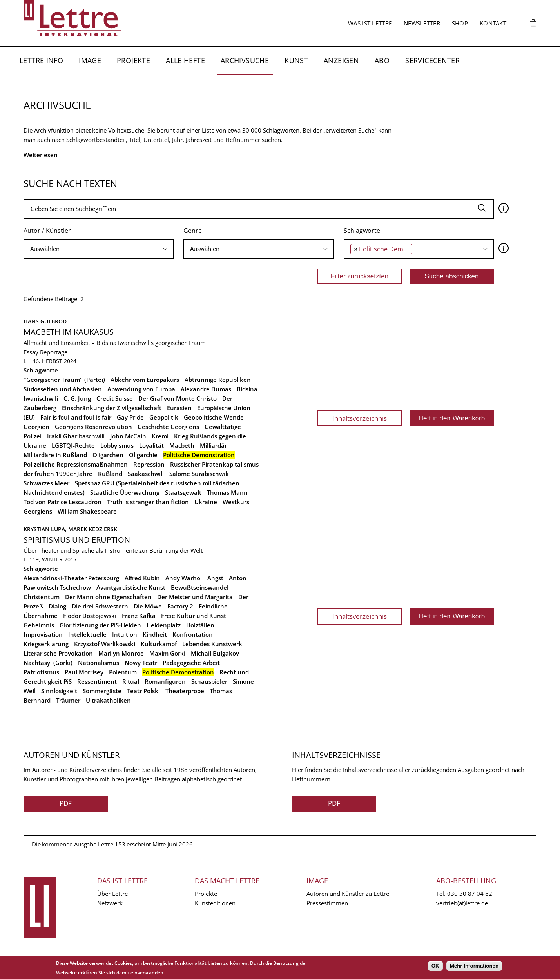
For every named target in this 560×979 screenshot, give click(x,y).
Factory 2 (180, 606)
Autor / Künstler (47, 230)
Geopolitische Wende (214, 417)
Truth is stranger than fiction (148, 502)
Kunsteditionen (215, 903)
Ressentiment (97, 681)
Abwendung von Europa (141, 389)
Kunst (296, 60)
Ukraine (205, 502)
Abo (382, 60)
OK (435, 966)
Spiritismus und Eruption (77, 539)
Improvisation (43, 634)
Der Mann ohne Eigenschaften (108, 597)
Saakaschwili (146, 474)
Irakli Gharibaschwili (76, 436)
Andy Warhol (183, 578)
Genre (192, 230)
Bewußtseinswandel (199, 587)
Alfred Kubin (142, 578)
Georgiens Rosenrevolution (93, 426)
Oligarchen (107, 455)
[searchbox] (98, 248)
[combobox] (99, 249)
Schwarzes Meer (46, 483)
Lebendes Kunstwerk (212, 644)
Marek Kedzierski (93, 529)
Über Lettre (112, 893)
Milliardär (213, 445)
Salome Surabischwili (198, 474)
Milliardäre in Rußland (55, 455)
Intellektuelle (87, 634)
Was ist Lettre (370, 23)
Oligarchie (143, 455)
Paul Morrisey (84, 672)
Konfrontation (192, 634)
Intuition (124, 634)
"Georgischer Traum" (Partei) (64, 379)
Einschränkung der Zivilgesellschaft (111, 408)
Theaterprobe (184, 691)
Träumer (68, 700)
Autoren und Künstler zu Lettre (347, 893)
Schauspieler (209, 681)
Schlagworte (362, 230)
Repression (149, 464)
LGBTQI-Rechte (73, 445)
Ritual (130, 681)
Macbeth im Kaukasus (69, 332)
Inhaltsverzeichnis (359, 418)
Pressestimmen (327, 903)
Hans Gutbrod (45, 321)
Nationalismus (98, 663)
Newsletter (422, 23)
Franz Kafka (139, 615)
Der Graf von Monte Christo (177, 398)
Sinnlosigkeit (59, 691)
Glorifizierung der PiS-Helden (100, 625)
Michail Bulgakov (215, 653)
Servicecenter (432, 60)
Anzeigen (341, 60)
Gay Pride (130, 417)
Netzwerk (110, 903)
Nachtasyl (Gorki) (48, 663)
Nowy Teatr (141, 663)
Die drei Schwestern (100, 606)
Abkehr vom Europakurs (145, 379)
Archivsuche (245, 60)
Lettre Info (41, 60)
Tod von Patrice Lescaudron (62, 502)
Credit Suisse (114, 398)
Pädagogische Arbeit (191, 663)
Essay (31, 352)
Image (90, 60)
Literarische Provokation (58, 653)
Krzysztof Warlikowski (104, 644)
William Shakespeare (87, 511)
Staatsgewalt (183, 492)
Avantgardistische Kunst (130, 587)
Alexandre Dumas (206, 389)
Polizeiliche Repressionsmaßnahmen (76, 464)
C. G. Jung (77, 398)
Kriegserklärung (46, 644)
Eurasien (179, 408)
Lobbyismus (117, 445)
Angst (215, 578)
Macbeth (181, 445)
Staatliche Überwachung (124, 492)
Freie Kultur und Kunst (193, 615)
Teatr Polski (143, 691)
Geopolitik (163, 417)
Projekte (133, 60)
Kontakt (493, 23)
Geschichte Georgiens (168, 426)
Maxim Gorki (167, 653)
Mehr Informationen (474, 966)
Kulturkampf (159, 644)
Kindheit (155, 634)
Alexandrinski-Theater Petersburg (71, 578)
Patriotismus (41, 672)
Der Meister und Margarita (195, 597)
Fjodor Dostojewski (89, 615)
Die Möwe (148, 606)
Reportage (53, 352)
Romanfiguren (165, 681)
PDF (66, 803)
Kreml (160, 436)
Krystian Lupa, (46, 529)
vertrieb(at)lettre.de (462, 903)
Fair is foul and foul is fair (75, 417)
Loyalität (151, 445)
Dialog (57, 606)
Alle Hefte (185, 60)
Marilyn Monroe (121, 653)
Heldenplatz (164, 625)
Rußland (110, 474)
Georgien (36, 426)
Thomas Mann (227, 492)
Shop (460, 23)
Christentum (42, 597)
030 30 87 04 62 (469, 893)
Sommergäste (102, 691)
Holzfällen (200, 625)
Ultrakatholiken (108, 700)
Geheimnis (39, 625)
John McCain (128, 436)
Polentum (123, 672)
